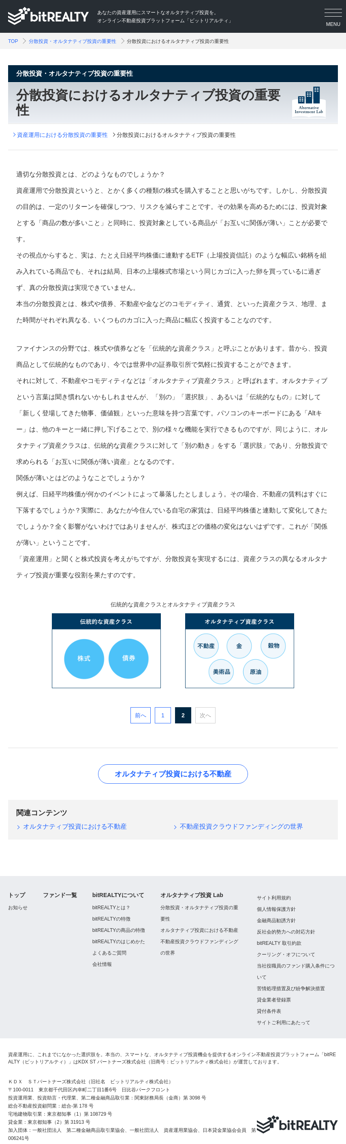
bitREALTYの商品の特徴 (118, 930)
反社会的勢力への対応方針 (286, 932)
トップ (16, 895)
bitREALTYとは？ (111, 907)
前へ (140, 715)
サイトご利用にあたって (283, 1022)
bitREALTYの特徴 (111, 919)
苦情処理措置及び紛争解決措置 (291, 988)
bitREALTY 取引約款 (279, 943)
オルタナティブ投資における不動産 (173, 774)
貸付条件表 (269, 1011)
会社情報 (102, 964)
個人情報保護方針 (276, 909)
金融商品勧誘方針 (276, 920)
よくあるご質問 (109, 953)
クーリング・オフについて (286, 954)
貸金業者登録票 (274, 1000)
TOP (13, 41)
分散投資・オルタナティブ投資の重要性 (72, 41)
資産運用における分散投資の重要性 (62, 135)
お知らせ (18, 907)
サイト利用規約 (274, 898)
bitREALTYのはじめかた (118, 941)
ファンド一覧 (60, 895)
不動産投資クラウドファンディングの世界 (241, 826)
